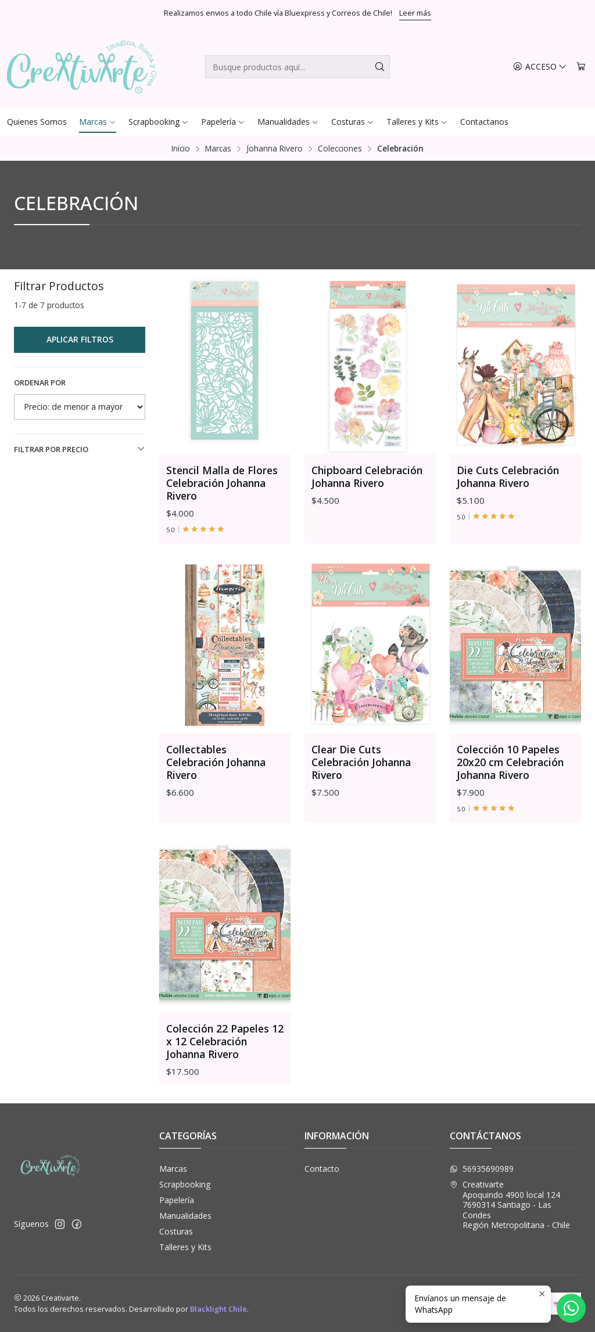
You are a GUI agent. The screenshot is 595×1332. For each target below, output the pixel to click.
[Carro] (581, 67)
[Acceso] (540, 67)
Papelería (176, 1199)
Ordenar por (40, 382)
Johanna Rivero (274, 149)
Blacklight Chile (218, 1309)
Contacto (321, 1168)
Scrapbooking (184, 1184)
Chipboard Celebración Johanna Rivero (366, 476)
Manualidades (185, 1215)
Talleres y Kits (185, 1246)
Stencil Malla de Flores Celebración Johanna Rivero (222, 483)
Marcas (218, 149)
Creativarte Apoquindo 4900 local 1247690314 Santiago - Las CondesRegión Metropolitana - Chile (510, 1204)
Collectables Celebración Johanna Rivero (216, 815)
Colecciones (340, 149)
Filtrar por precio (79, 449)
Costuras (176, 1231)
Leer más (415, 13)
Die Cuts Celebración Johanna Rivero (508, 476)
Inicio (180, 149)
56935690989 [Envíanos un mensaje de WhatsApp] (482, 1168)
